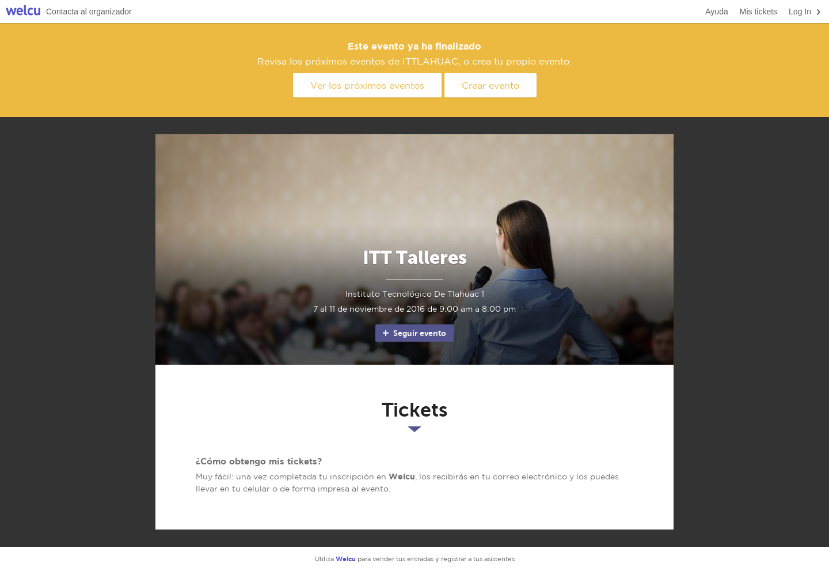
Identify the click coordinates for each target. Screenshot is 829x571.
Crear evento (490, 85)
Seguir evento (413, 333)
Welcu (23, 12)
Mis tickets (758, 11)
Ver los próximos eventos (367, 85)
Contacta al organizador (89, 11)
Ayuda (716, 11)
